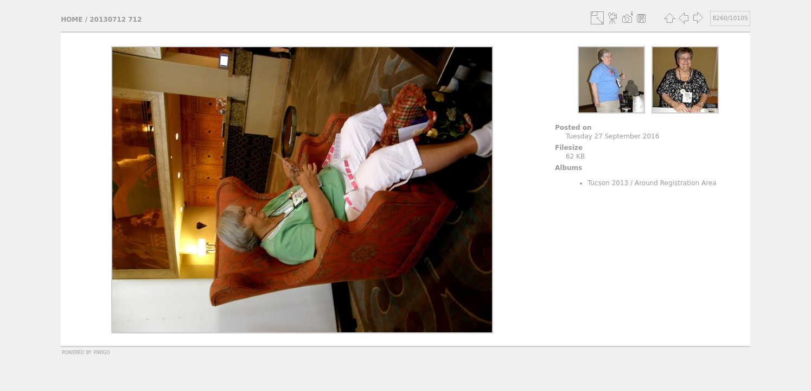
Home (71, 19)
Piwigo (102, 352)
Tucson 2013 (608, 183)
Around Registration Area (676, 183)
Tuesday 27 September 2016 (612, 136)
